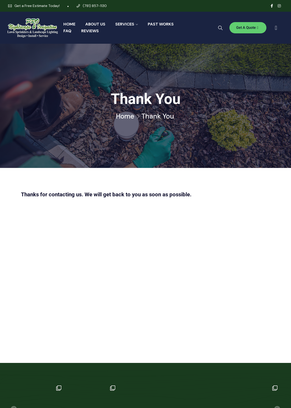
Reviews (90, 31)
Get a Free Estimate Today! (37, 5)
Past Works (161, 24)
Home (69, 24)
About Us (95, 24)
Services (124, 24)
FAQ (67, 31)
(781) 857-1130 (95, 5)
